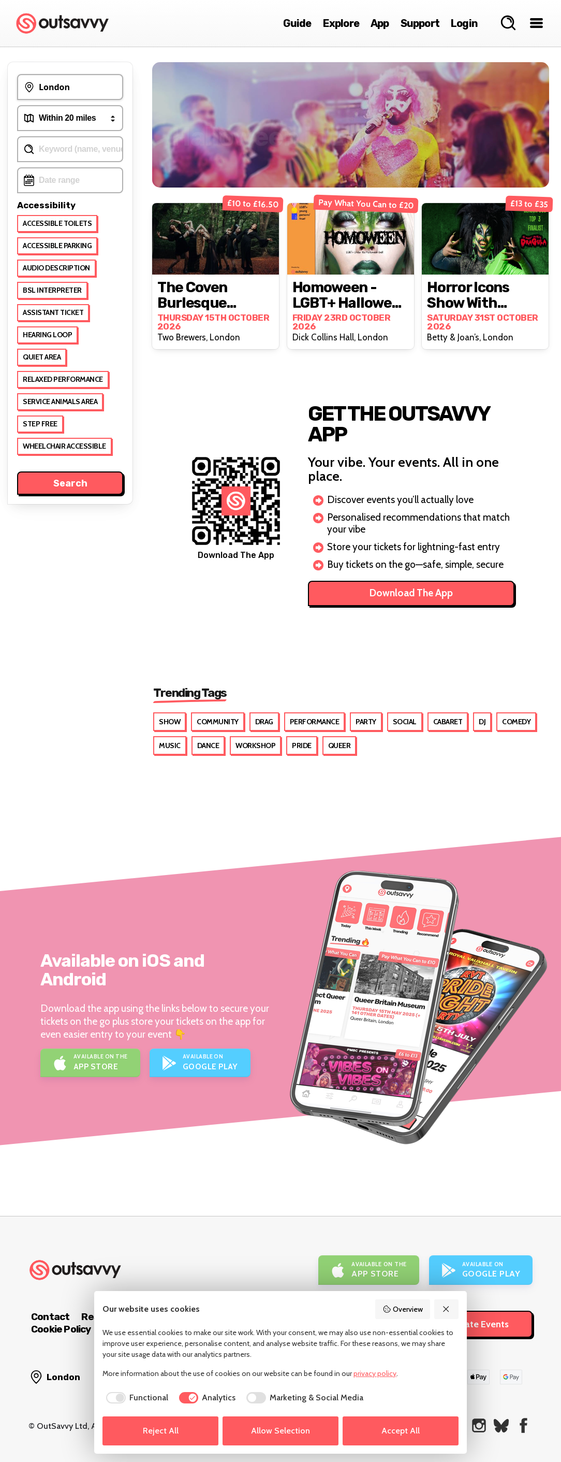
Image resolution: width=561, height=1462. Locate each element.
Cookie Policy (61, 1329)
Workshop (255, 745)
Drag (264, 721)
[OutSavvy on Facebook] (523, 1425)
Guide (297, 23)
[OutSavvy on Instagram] (479, 1425)
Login (464, 23)
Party (366, 721)
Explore (341, 23)
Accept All (400, 1431)
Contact (50, 1317)
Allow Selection (280, 1431)
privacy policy (374, 1373)
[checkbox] (135, 1398)
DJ (482, 721)
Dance (208, 745)
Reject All (161, 1431)
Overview (402, 1309)
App (380, 23)
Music (170, 745)
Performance (314, 721)
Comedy (516, 721)
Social (405, 721)
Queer (339, 745)
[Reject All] (446, 1309)
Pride (302, 745)
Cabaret (448, 721)
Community (218, 721)
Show (169, 721)
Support (420, 23)
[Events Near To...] (70, 87)
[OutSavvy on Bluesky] (501, 1425)
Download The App (411, 593)
